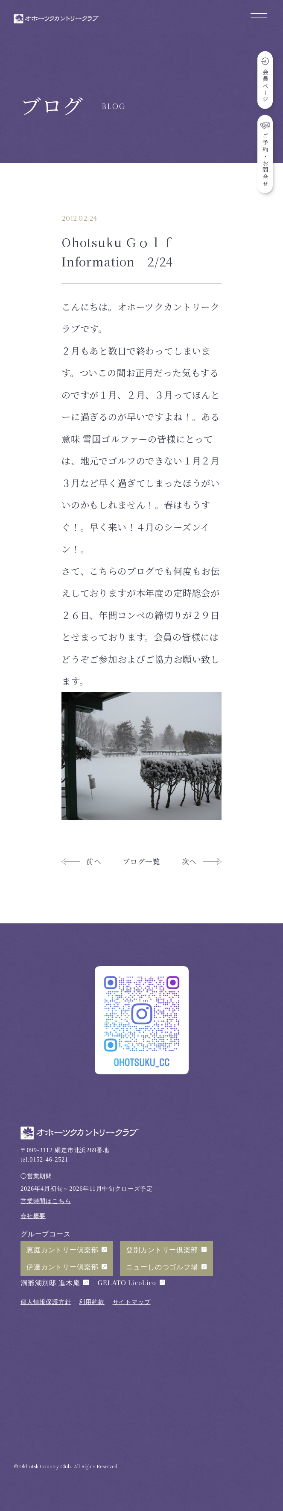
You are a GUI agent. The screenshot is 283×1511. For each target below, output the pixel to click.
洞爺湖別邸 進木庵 (50, 1282)
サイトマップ (132, 1301)
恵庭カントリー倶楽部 (62, 1250)
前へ (94, 861)
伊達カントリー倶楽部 (62, 1267)
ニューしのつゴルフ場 (162, 1267)
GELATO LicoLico (127, 1282)
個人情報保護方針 (45, 1301)
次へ (189, 861)
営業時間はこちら (45, 1201)
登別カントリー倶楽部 (162, 1250)
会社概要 (33, 1215)
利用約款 (91, 1301)
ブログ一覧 (141, 861)
